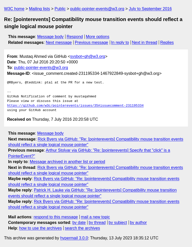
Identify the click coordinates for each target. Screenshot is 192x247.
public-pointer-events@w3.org (97, 9)
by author (138, 222)
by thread (97, 222)
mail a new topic (95, 217)
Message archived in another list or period (67, 162)
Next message (59, 42)
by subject (118, 222)
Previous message (91, 42)
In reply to (120, 42)
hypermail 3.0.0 (74, 238)
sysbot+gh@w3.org (87, 56)
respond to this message (55, 217)
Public (60, 9)
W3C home (14, 9)
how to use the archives (40, 228)
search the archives (82, 228)
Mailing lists (39, 9)
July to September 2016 (150, 9)
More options (98, 36)
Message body (50, 36)
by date (78, 222)
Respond (75, 36)
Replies (167, 42)
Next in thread (144, 42)
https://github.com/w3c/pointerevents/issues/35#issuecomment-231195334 (75, 105)
